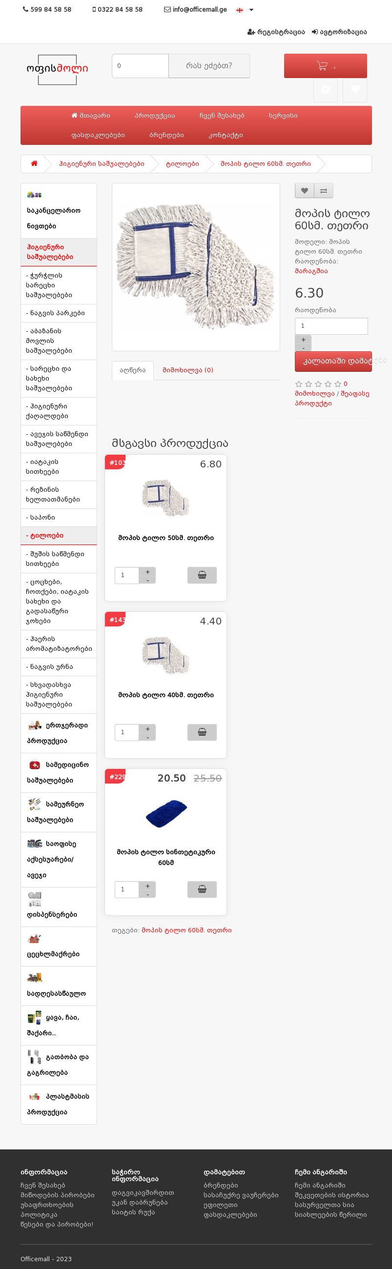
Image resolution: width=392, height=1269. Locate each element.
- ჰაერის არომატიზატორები (59, 644)
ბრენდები (166, 135)
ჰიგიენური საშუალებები (101, 164)
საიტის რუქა (133, 1212)
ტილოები (182, 164)
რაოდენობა (315, 310)
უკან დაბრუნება (140, 1202)
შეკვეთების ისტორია (332, 1195)
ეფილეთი (221, 1205)
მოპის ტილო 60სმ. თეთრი (266, 164)
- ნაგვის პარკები (55, 313)
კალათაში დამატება (337, 361)
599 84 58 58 (47, 9)
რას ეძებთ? (209, 65)
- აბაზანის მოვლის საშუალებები (49, 341)
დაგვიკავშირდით (143, 1192)
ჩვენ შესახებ (222, 115)
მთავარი (90, 115)
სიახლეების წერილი (331, 1214)
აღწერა (133, 370)
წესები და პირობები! (57, 1224)
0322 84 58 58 (118, 9)
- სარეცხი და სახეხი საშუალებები (49, 378)
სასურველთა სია (324, 1205)
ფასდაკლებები (98, 135)
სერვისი (283, 115)
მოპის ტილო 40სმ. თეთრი (166, 695)
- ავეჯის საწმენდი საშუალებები (57, 439)
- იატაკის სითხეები (42, 467)
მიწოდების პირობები (58, 1195)
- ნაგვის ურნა (49, 667)
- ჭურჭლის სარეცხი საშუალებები (49, 285)
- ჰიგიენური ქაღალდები (47, 411)
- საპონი (40, 517)
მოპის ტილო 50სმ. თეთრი (166, 538)
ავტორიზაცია (339, 32)
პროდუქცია (155, 115)
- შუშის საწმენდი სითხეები (55, 559)
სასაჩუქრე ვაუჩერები (241, 1195)
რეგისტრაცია (276, 32)
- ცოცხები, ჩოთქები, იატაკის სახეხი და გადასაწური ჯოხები (57, 601)
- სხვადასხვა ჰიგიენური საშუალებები (49, 695)
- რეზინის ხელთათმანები (53, 494)
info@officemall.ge (195, 9)
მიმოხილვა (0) (188, 370)
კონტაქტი (225, 135)
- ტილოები (44, 535)
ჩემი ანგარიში (320, 1185)
